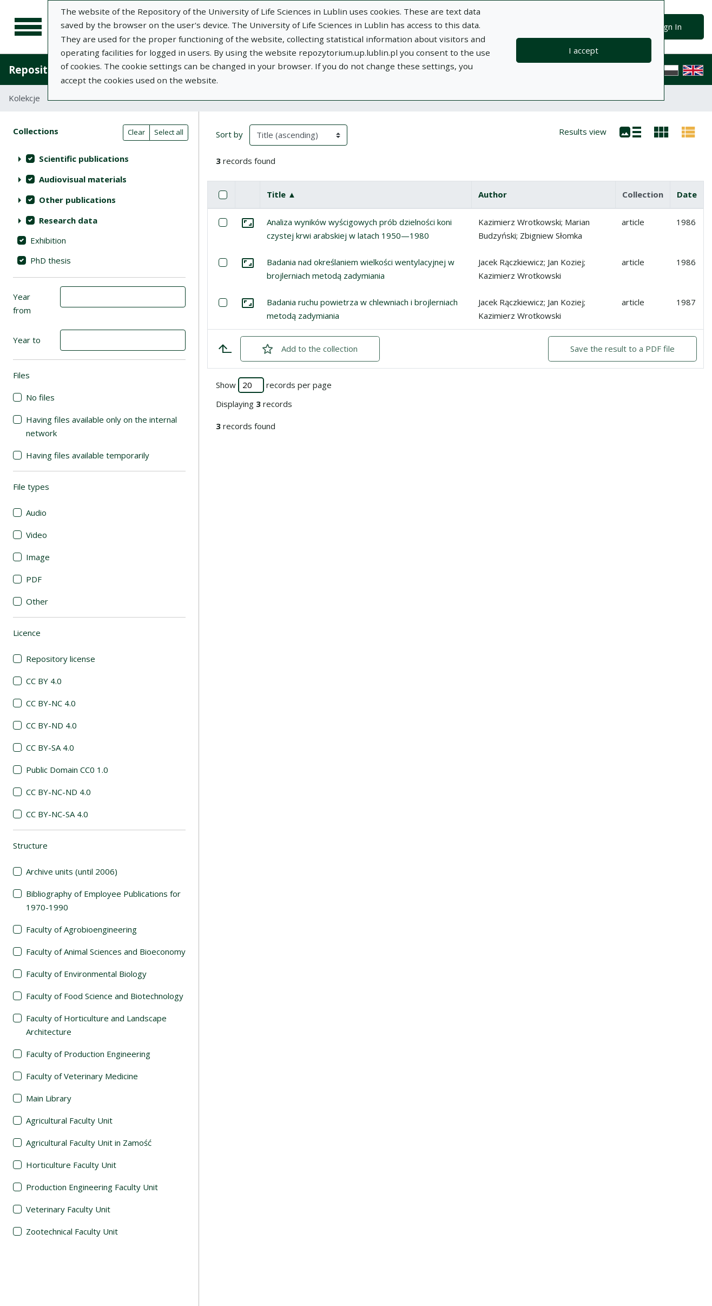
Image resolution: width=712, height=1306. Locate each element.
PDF (34, 579)
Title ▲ (281, 194)
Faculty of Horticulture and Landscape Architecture (96, 1025)
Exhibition (48, 240)
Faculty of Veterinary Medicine (82, 1076)
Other (37, 601)
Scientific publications (84, 158)
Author (492, 194)
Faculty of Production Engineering (88, 1053)
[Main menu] (28, 27)
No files (40, 397)
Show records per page (274, 385)
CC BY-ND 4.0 (51, 725)
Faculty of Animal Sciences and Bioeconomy (106, 951)
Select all (168, 132)
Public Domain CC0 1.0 (67, 769)
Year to (27, 339)
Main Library (48, 1098)
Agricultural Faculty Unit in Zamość (88, 1142)
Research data (68, 220)
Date (687, 194)
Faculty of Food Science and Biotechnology (104, 995)
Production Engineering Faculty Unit (92, 1187)
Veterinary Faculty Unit (68, 1209)
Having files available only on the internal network (101, 426)
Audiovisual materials (83, 179)
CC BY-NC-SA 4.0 (57, 814)
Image (38, 557)
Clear (136, 132)
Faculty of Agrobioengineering (81, 929)
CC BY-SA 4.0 (50, 747)
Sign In (669, 26)
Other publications (77, 199)
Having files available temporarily (87, 455)
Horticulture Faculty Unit (71, 1164)
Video (36, 534)
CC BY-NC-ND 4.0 (58, 791)
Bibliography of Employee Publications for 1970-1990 (103, 900)
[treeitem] (99, 158)
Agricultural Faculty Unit (69, 1120)
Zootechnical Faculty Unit (72, 1231)
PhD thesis (50, 260)
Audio (36, 512)
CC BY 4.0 (44, 680)
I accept (583, 50)
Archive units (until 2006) (71, 871)
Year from (22, 303)
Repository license (60, 658)
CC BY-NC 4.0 (51, 703)
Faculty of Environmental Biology (86, 973)
